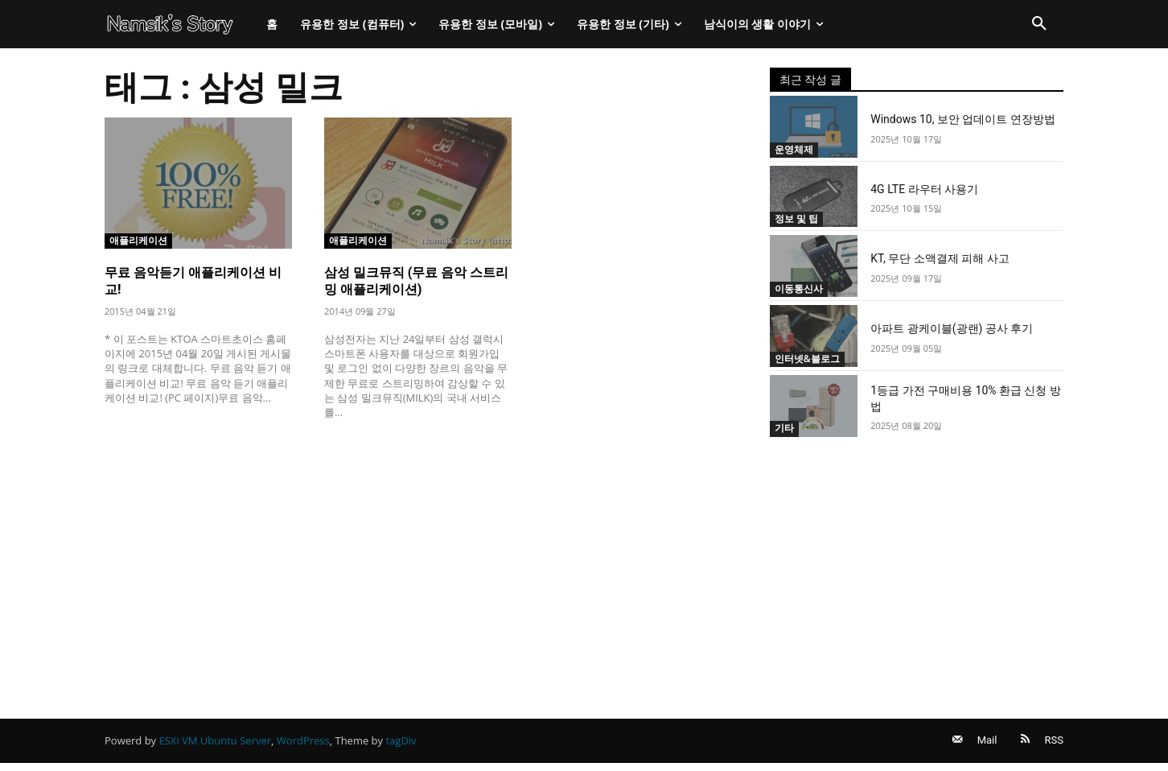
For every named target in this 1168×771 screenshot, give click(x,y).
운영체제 (795, 149)
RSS (1054, 744)
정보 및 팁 (798, 218)
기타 (785, 428)
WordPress (303, 744)
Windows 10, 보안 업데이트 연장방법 (962, 119)
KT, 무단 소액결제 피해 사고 (939, 258)
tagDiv (400, 744)
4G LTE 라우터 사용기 (924, 189)
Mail (979, 744)
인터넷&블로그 (810, 358)
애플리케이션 (140, 240)
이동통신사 (801, 288)
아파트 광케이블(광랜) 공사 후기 (951, 328)
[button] (1039, 24)
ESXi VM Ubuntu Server (215, 744)
